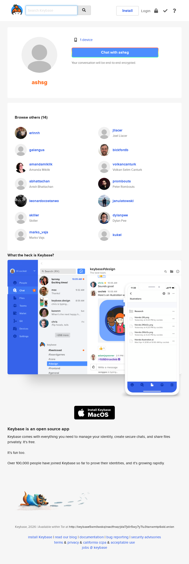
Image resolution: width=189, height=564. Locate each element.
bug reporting (117, 536)
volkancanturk (124, 164)
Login (145, 10)
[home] (17, 8)
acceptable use (123, 542)
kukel (117, 234)
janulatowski (123, 201)
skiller (34, 215)
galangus (36, 150)
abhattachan (39, 181)
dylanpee (120, 215)
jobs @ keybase (94, 547)
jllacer (117, 130)
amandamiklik (40, 164)
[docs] (174, 11)
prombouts (122, 181)
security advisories (146, 536)
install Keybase (40, 536)
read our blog (66, 536)
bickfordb (120, 150)
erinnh (34, 133)
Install (127, 10)
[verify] (165, 11)
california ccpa (94, 542)
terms (58, 542)
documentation (92, 536)
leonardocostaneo (44, 201)
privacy (73, 542)
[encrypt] (156, 11)
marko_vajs (38, 232)
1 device (86, 39)
